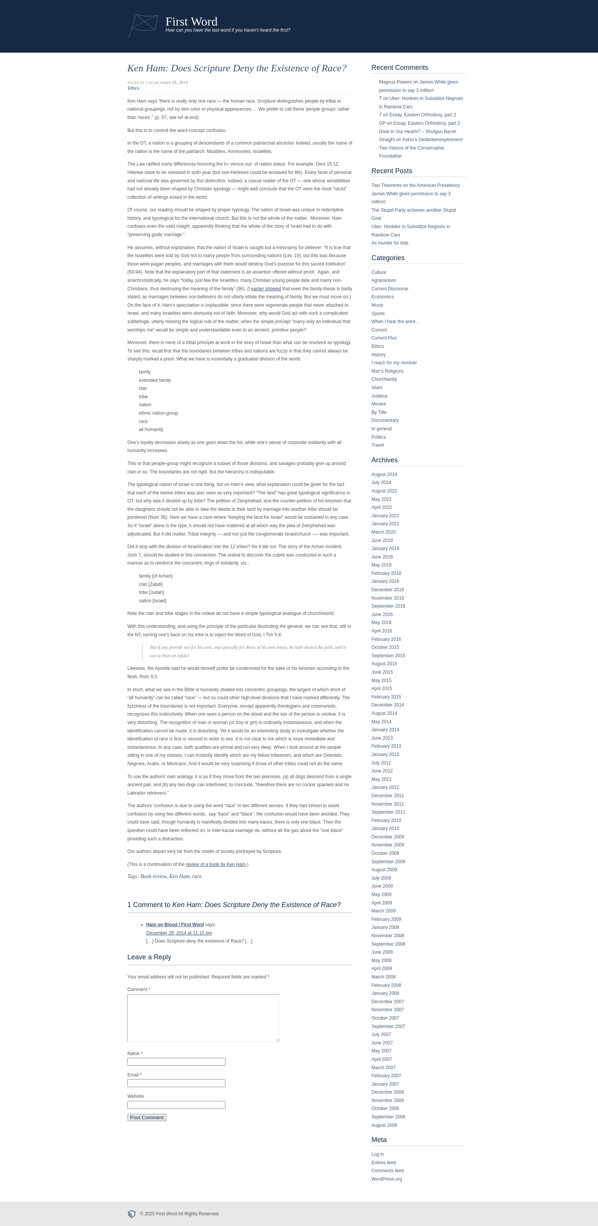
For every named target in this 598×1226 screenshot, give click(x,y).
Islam (377, 387)
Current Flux (384, 338)
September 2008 (388, 944)
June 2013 (382, 738)
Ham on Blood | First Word (175, 924)
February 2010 (386, 820)
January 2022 (385, 515)
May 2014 (381, 721)
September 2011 (388, 812)
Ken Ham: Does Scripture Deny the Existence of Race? (236, 68)
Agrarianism (383, 280)
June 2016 (382, 614)
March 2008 (383, 977)
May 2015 (381, 680)
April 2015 (381, 688)
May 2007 (381, 1051)
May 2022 (381, 499)
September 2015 (388, 655)
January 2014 (385, 729)
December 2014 (387, 705)
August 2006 (384, 1125)
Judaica (379, 396)
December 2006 (387, 1092)
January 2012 (385, 787)
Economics (382, 296)
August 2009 (384, 869)
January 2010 (385, 828)
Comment (138, 989)
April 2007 (381, 1059)
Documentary (385, 420)
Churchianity (384, 379)
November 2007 (387, 1009)
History (378, 354)
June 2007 (382, 1043)
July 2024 (381, 482)
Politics (378, 437)
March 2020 (383, 532)
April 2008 (381, 968)
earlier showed (266, 288)
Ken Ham (179, 876)
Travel (377, 445)
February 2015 (386, 697)
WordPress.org (386, 1179)
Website (135, 1105)
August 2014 (384, 713)
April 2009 (381, 903)
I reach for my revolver (394, 362)
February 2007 (386, 1075)
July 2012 (381, 763)
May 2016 (381, 622)
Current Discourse (389, 288)
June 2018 (382, 557)
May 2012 (381, 779)
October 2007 (385, 1018)
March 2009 (383, 911)
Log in (377, 1154)
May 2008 (381, 960)
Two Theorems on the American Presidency (415, 185)
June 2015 (382, 672)
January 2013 (385, 754)
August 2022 (384, 491)
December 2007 (387, 1001)
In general (381, 428)
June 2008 (382, 952)
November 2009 (387, 845)
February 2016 (386, 639)
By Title (378, 412)
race (197, 876)
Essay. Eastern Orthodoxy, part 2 (422, 114)
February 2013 (386, 746)
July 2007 (381, 1034)
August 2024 (384, 474)
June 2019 (382, 540)
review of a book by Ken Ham (216, 864)
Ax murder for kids (389, 243)
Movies (378, 404)
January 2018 (385, 581)
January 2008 (385, 993)
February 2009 (386, 919)
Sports (378, 313)
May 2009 (381, 894)
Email (134, 1084)
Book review (153, 876)
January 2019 (385, 548)
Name (135, 1062)
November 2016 (387, 598)
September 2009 (388, 861)
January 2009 (385, 927)
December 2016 (387, 589)
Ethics (133, 88)
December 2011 (387, 795)
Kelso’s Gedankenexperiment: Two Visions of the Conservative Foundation (421, 148)
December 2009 (387, 837)
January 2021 (385, 523)
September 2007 (388, 1026)
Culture (378, 272)
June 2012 (382, 771)
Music (377, 305)
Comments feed (387, 1170)
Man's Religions (387, 371)
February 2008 (386, 985)
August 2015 (384, 663)
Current (379, 330)
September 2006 (388, 1117)
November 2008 (387, 935)
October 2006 (385, 1108)
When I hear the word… (395, 321)
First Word (192, 21)
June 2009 (382, 886)
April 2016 (381, 631)
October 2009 (385, 853)
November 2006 (387, 1100)
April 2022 (381, 507)
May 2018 (381, 565)
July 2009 (381, 878)
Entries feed (383, 1162)
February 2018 (386, 573)
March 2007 (383, 1067)
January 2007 (385, 1084)
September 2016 (388, 606)
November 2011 (387, 804)
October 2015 (385, 647)
